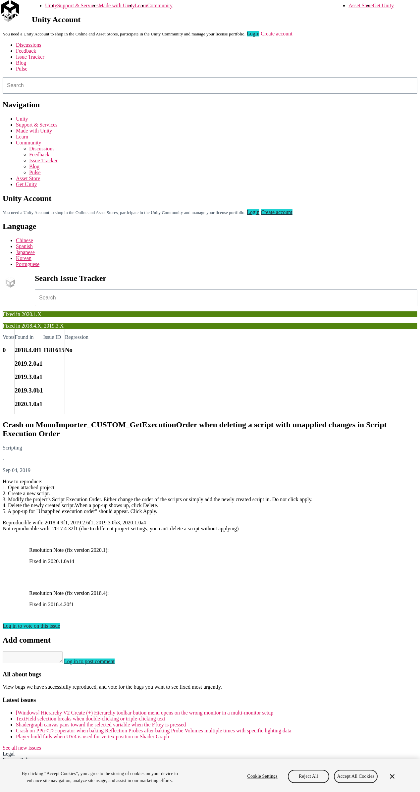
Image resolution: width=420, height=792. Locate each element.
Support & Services (77, 5)
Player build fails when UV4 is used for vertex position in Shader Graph (92, 738)
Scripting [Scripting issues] (12, 447)
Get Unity (383, 5)
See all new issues (22, 750)
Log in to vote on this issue (31, 626)
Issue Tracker (30, 57)
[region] (210, 775)
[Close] (392, 776)
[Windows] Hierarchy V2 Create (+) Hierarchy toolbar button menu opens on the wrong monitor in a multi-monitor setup (144, 714)
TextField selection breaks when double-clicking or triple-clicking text (90, 720)
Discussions (28, 45)
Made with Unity (117, 5)
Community (159, 5)
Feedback (26, 51)
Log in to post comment (96, 663)
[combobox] (210, 85)
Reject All (308, 776)
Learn (141, 5)
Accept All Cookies (355, 776)
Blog (21, 63)
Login (253, 33)
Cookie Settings (262, 776)
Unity (51, 5)
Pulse (21, 69)
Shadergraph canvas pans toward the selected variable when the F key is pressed (101, 726)
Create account (276, 33)
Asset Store (360, 5)
